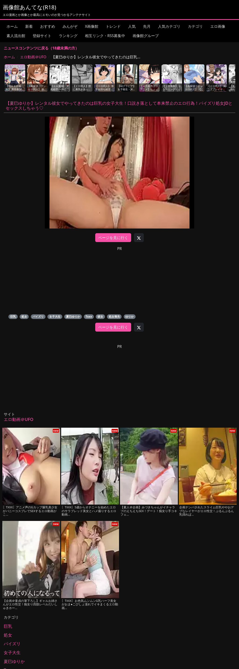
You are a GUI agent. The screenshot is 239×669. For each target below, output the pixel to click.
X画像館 (91, 26)
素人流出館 (16, 35)
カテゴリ (195, 26)
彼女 (100, 317)
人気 (132, 26)
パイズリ (38, 317)
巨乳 (13, 317)
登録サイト (42, 35)
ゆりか (129, 317)
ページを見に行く (113, 237)
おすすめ (47, 26)
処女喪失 (114, 317)
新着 (29, 26)
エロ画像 (217, 26)
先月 (147, 26)
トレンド (113, 26)
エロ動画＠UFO (33, 56)
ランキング (68, 35)
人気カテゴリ (169, 26)
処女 (24, 317)
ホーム (12, 26)
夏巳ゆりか (73, 317)
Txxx (89, 317)
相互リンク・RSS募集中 (105, 35)
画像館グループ (146, 35)
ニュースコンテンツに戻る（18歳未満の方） (41, 48)
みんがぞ (70, 26)
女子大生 (54, 317)
